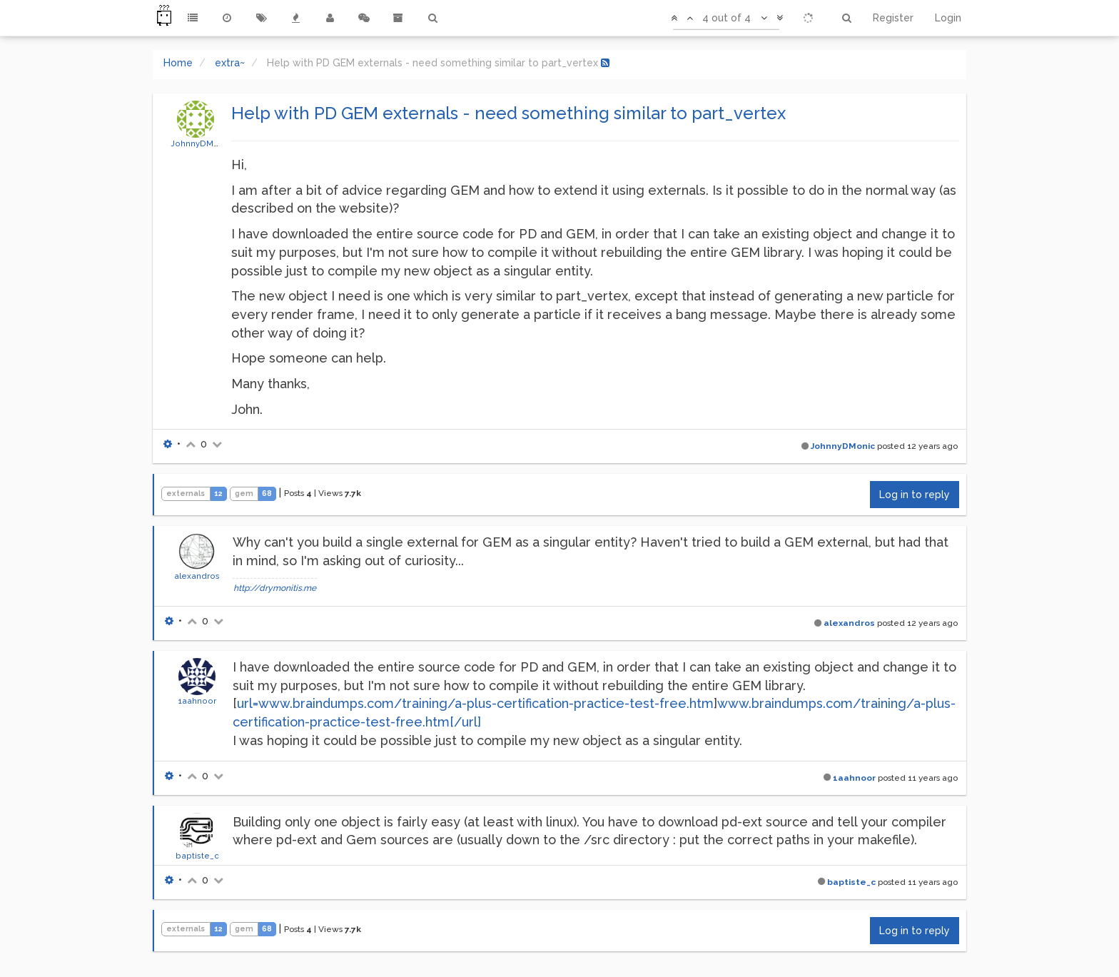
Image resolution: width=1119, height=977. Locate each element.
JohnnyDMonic (201, 143)
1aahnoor (197, 701)
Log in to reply (914, 494)
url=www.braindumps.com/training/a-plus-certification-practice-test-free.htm (475, 703)
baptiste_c (197, 856)
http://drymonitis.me (274, 588)
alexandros (197, 576)
